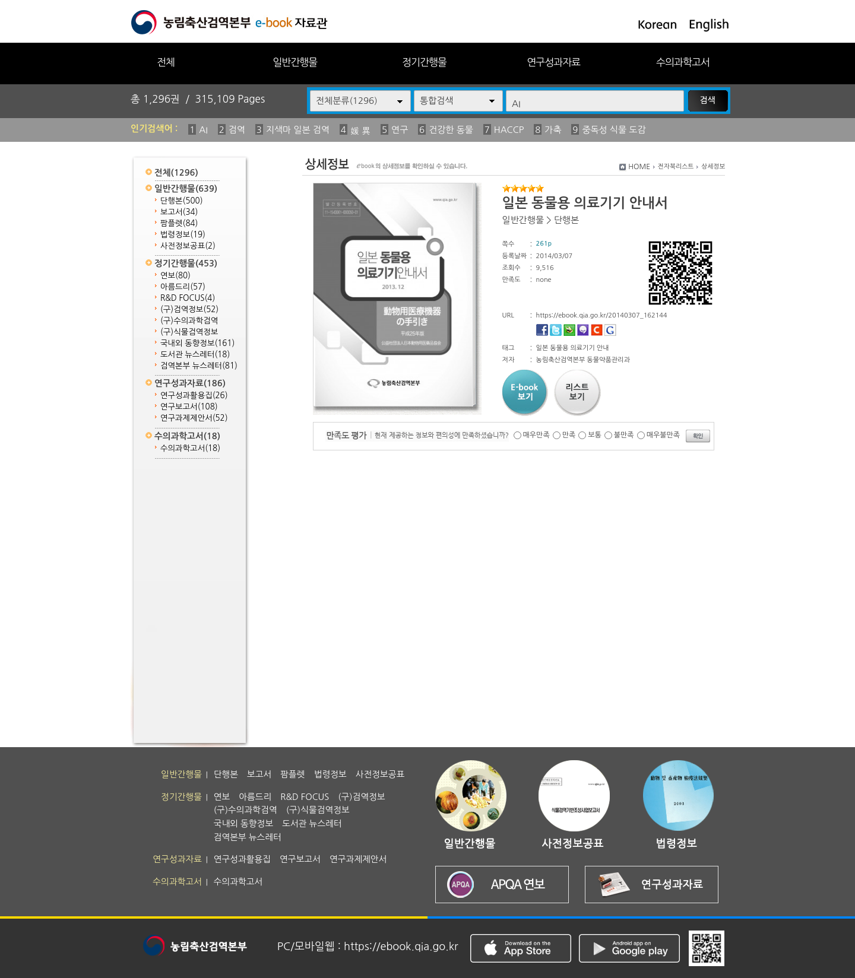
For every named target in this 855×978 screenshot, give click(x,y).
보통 (594, 435)
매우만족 (536, 435)
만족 (569, 435)
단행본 (181, 201)
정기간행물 (424, 62)
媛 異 (360, 130)
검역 (237, 129)
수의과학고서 (683, 62)
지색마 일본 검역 (298, 129)
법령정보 (182, 235)
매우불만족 (663, 435)
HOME (639, 166)
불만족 (624, 435)
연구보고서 (189, 407)
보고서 (179, 212)
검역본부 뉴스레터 (199, 366)
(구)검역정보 (189, 309)
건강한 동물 (451, 129)
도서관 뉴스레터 (195, 354)
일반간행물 (295, 62)
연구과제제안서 (194, 418)
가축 (552, 129)
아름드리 (182, 287)
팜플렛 (179, 223)
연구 (399, 129)
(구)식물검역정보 (189, 332)
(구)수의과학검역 (189, 321)
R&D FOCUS (187, 298)
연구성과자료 (553, 62)
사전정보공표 (188, 246)
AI (203, 129)
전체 (166, 62)
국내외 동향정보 (197, 343)
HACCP (509, 129)
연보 (175, 276)
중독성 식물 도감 (613, 129)
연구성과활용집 (194, 395)
